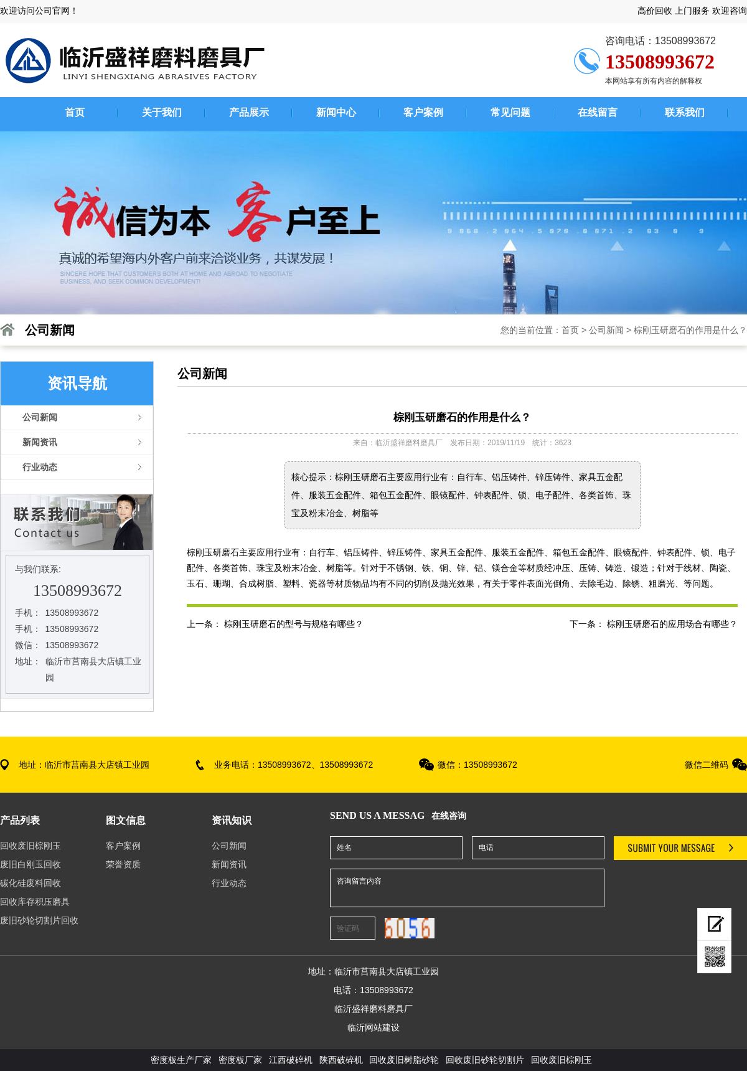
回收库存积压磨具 (35, 902)
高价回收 (654, 11)
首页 (570, 330)
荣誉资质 (123, 864)
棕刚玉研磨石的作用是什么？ (690, 330)
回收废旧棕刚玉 (30, 846)
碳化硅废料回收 (30, 883)
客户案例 (123, 846)
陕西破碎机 (341, 1060)
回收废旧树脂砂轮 (404, 1060)
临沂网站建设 (373, 1027)
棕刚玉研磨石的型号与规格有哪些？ (294, 624)
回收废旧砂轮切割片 (485, 1060)
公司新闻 (606, 330)
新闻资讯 (229, 864)
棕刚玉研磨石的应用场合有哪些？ (672, 624)
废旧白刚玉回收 (30, 864)
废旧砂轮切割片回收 (39, 920)
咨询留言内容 (467, 888)
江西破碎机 (290, 1060)
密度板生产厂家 (181, 1060)
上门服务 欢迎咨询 (711, 11)
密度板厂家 (241, 1060)
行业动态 (229, 883)
